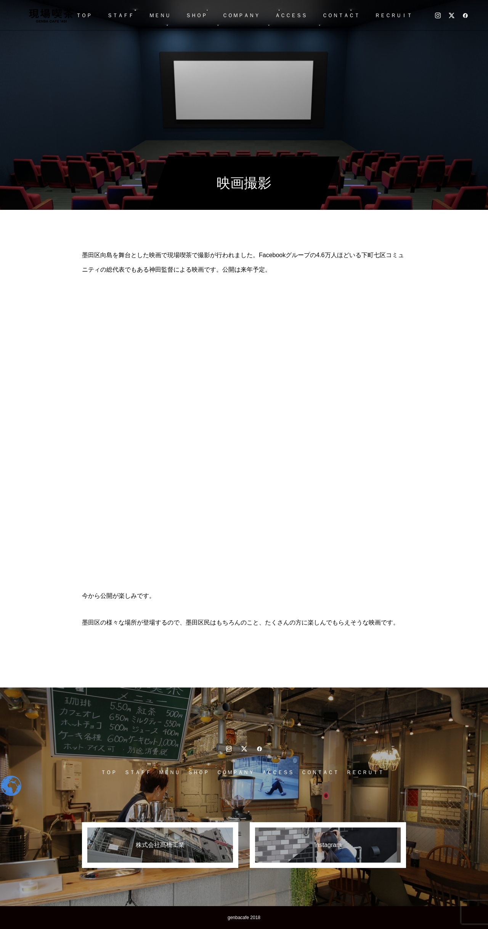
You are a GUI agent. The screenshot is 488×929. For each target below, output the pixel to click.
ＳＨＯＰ (196, 15)
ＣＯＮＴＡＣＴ (341, 15)
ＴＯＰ (84, 15)
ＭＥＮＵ (159, 15)
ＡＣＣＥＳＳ (291, 15)
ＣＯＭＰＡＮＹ (241, 15)
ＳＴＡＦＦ (120, 15)
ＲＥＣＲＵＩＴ (393, 15)
